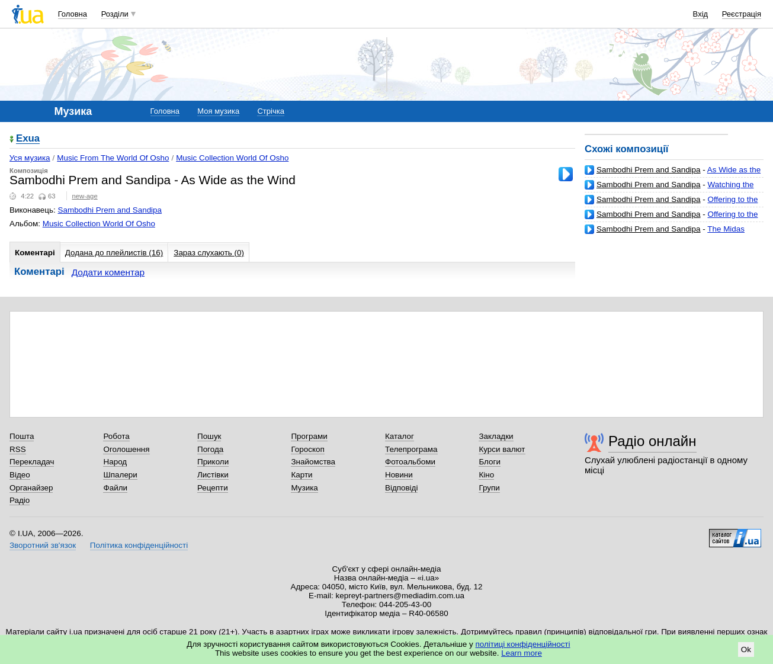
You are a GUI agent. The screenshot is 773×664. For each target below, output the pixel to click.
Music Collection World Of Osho (232, 157)
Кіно (486, 474)
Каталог (399, 436)
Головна (72, 13)
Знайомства (313, 461)
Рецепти (212, 487)
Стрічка (270, 111)
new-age (84, 196)
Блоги (490, 461)
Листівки (213, 474)
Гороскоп (307, 449)
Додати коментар (108, 272)
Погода (210, 449)
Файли (115, 487)
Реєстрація (741, 13)
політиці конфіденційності (523, 644)
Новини (399, 474)
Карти (301, 474)
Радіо (19, 500)
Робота (116, 436)
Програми (309, 436)
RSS (17, 449)
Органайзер (31, 487)
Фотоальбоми (410, 461)
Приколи (213, 461)
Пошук (209, 436)
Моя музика (218, 111)
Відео (19, 474)
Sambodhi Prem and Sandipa (648, 169)
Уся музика (29, 157)
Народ (115, 461)
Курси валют (502, 449)
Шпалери (120, 474)
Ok (746, 649)
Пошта (21, 436)
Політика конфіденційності (139, 545)
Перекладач (31, 461)
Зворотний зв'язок (42, 545)
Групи (489, 487)
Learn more (521, 653)
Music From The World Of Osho (113, 157)
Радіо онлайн (652, 441)
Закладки (496, 436)
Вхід (700, 13)
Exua (28, 139)
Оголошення (126, 449)
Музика (304, 487)
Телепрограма (411, 449)
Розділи (115, 13)
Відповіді (401, 487)
